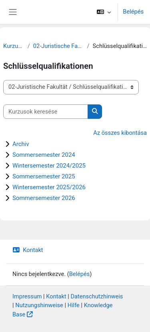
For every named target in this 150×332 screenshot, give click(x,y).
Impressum (27, 296)
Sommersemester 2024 (43, 154)
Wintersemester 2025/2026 (49, 187)
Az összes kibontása (120, 132)
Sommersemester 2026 (43, 198)
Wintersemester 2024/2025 (49, 165)
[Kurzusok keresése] (45, 111)
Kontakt (27, 250)
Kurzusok (13, 46)
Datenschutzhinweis (96, 296)
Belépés (133, 11)
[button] (104, 12)
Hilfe (74, 305)
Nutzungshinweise (39, 305)
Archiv (20, 144)
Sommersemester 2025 (43, 176)
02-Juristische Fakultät (58, 46)
